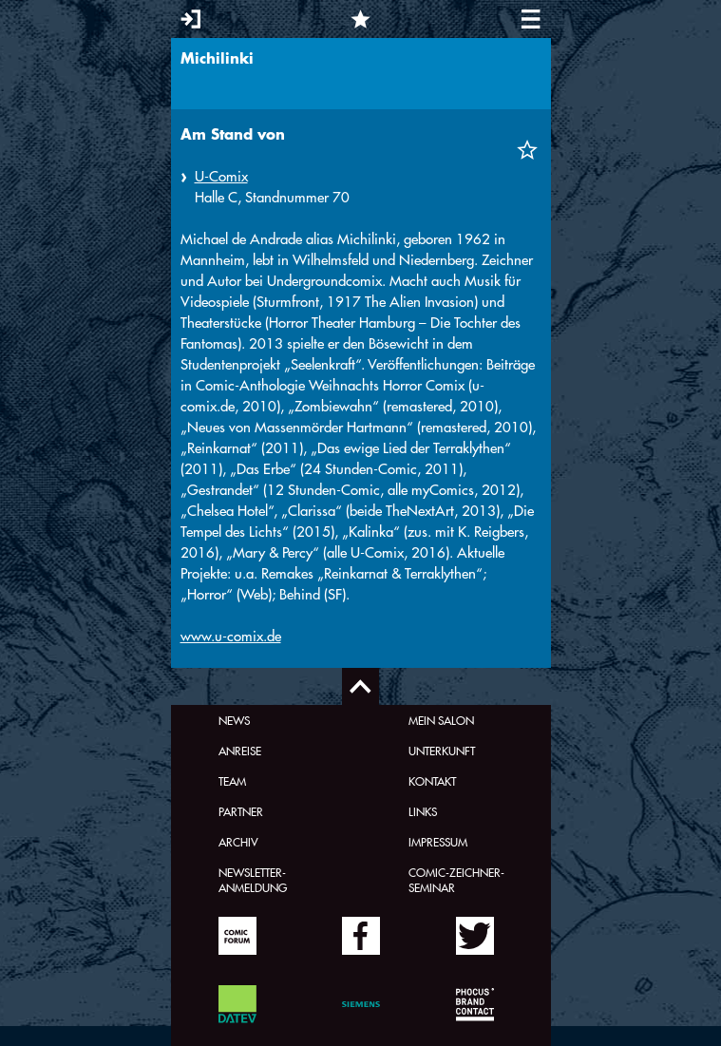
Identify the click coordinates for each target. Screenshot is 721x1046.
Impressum (437, 841)
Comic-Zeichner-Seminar (456, 880)
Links (422, 811)
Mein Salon (441, 720)
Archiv (238, 841)
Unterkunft (441, 750)
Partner (240, 811)
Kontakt (432, 781)
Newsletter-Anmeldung (252, 880)
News (234, 720)
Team (232, 781)
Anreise (239, 750)
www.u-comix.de (230, 636)
